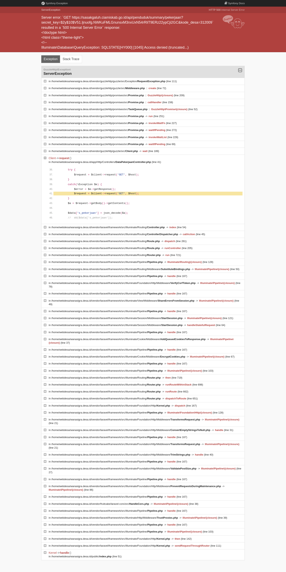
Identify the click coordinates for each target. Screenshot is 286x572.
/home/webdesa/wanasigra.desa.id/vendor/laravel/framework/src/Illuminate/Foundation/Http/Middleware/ (123, 283)
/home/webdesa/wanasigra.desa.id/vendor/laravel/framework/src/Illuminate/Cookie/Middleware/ (128, 339)
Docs (234, 3)
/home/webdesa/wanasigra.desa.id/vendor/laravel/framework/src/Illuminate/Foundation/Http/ (111, 405)
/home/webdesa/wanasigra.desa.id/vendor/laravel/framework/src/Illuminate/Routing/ (108, 227)
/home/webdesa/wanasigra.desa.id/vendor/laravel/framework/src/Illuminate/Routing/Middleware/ (121, 269)
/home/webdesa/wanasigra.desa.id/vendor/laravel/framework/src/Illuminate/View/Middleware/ (123, 300)
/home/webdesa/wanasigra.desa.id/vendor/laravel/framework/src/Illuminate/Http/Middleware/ (115, 517)
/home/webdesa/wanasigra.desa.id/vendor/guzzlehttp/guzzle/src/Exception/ (108, 81)
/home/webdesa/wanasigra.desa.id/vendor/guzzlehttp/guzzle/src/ (98, 88)
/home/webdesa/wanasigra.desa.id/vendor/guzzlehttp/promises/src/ (98, 95)
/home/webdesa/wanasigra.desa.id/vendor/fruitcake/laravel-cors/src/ (100, 503)
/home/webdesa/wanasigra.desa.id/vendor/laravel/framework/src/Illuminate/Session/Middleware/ (117, 318)
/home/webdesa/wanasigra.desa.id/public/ (81, 556)
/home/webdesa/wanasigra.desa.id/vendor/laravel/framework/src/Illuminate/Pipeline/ (107, 262)
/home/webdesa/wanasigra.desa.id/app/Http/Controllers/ (101, 162)
